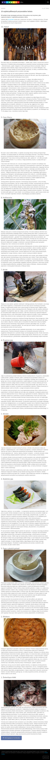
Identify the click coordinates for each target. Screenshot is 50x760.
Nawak (3, 8)
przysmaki (11, 19)
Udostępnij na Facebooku (11, 738)
